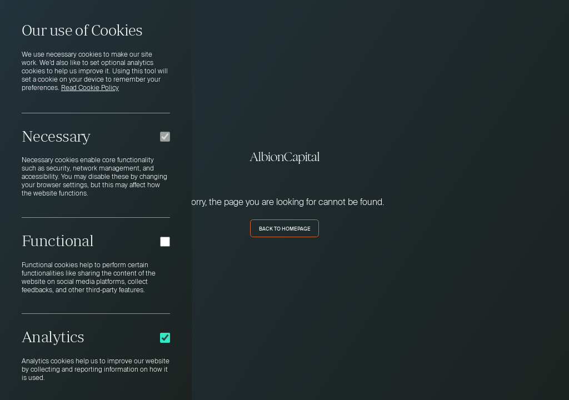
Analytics (53, 337)
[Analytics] (165, 338)
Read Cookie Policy (90, 88)
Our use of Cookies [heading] (82, 30)
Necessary (56, 136)
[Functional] (165, 242)
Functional (57, 240)
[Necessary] (165, 137)
